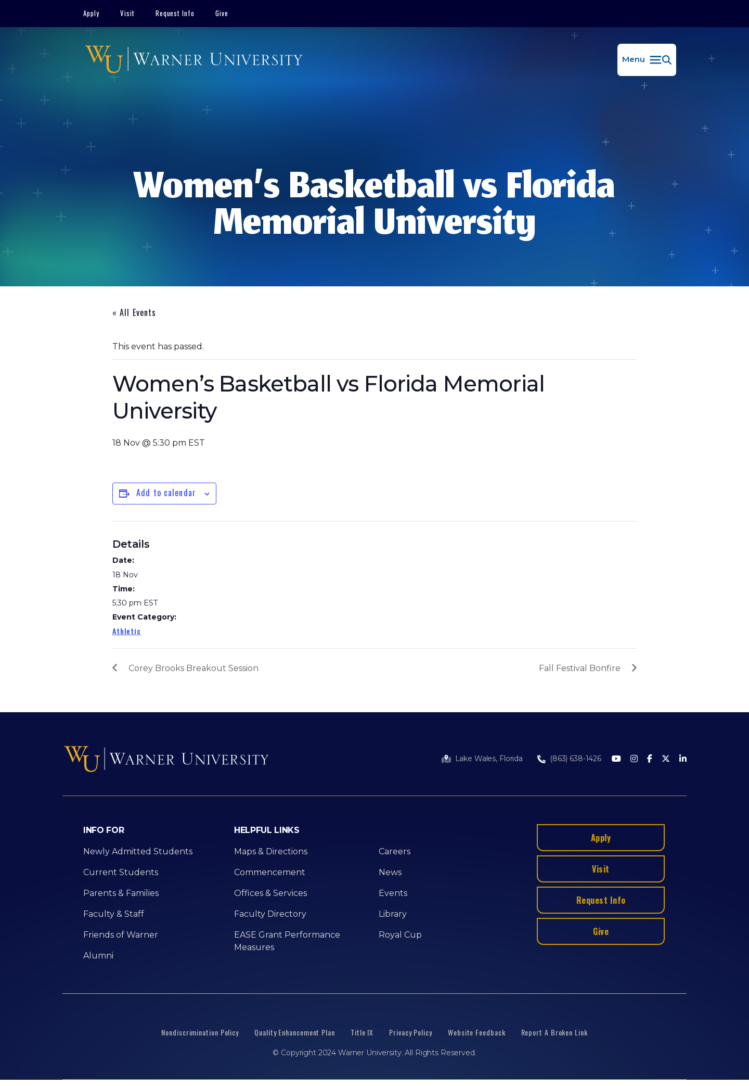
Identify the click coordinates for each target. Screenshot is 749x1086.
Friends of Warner (120, 935)
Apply (91, 13)
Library (393, 914)
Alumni (98, 956)
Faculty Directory (270, 914)
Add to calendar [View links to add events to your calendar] (166, 492)
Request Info (175, 13)
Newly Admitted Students (137, 851)
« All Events (134, 312)
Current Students (120, 872)
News (390, 872)
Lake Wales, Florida (489, 758)
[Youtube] (616, 759)
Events (393, 893)
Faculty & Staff (113, 914)
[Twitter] (666, 759)
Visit (127, 13)
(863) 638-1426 (575, 758)
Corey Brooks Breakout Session (193, 668)
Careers (394, 851)
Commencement (269, 872)
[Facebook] (649, 759)
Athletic (126, 630)
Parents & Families (121, 893)
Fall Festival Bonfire (580, 668)
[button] (646, 60)
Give (221, 13)
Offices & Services (270, 893)
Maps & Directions (270, 851)
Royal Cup (400, 935)
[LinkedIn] (683, 759)
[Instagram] (634, 759)
